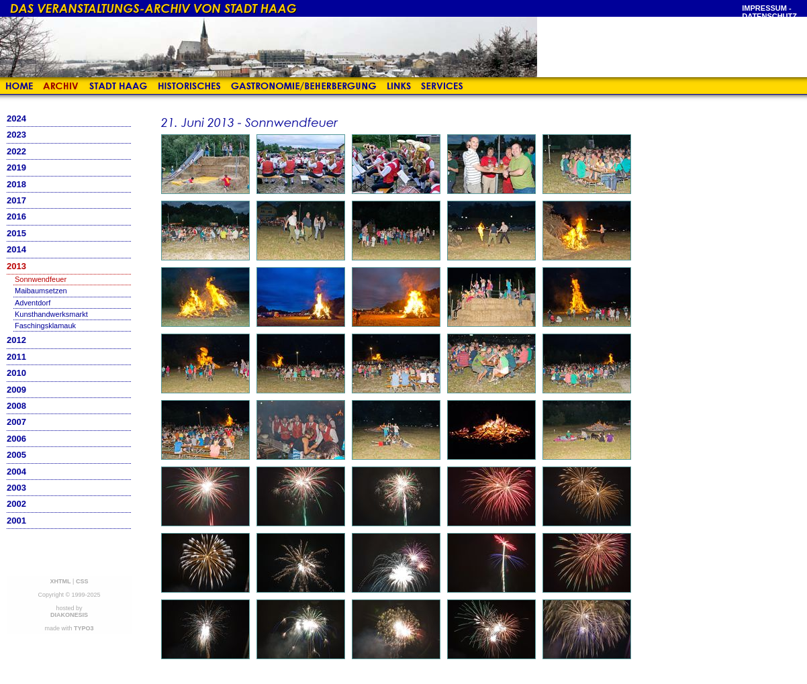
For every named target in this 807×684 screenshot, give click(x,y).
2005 (16, 455)
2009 (16, 390)
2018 (16, 184)
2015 (16, 233)
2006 (16, 439)
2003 (16, 488)
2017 (16, 200)
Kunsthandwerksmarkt (51, 314)
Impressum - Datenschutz (769, 12)
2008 (16, 406)
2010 (16, 373)
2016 (16, 216)
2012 (16, 340)
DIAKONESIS (69, 615)
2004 (16, 472)
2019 (16, 167)
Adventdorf (32, 303)
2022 (16, 151)
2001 (16, 521)
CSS (82, 581)
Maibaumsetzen (41, 291)
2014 (16, 249)
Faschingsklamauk (45, 326)
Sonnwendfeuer (40, 279)
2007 (16, 422)
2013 (16, 266)
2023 (16, 135)
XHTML (60, 581)
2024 (16, 118)
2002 (16, 504)
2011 (16, 357)
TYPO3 (84, 628)
